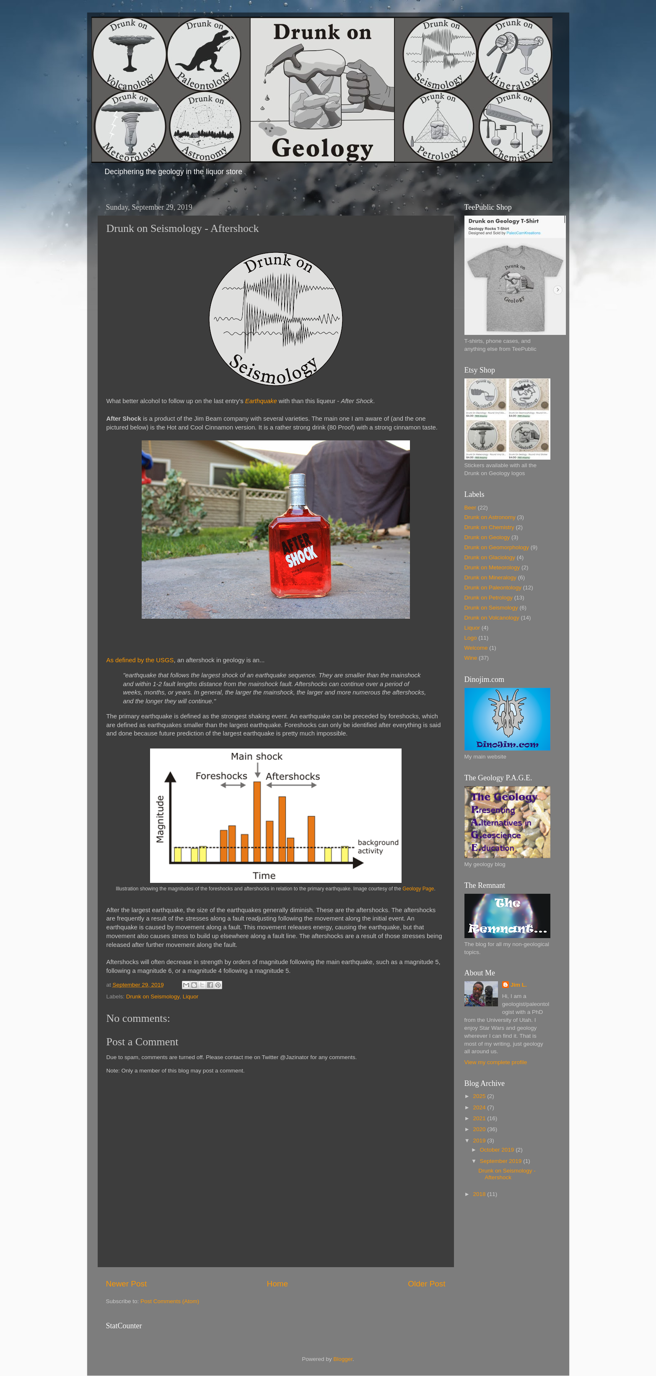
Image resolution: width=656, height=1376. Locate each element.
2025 (480, 1096)
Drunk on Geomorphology (496, 547)
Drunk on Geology (487, 537)
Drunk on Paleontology (493, 587)
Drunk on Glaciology (490, 557)
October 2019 (498, 1150)
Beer (470, 507)
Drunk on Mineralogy (490, 577)
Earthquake (261, 401)
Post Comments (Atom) (169, 1301)
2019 (480, 1140)
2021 (480, 1118)
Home (277, 1283)
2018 (480, 1194)
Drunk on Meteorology (492, 567)
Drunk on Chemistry (489, 527)
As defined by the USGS (140, 660)
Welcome (476, 648)
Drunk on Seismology (152, 996)
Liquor (191, 996)
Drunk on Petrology (488, 597)
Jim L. (519, 985)
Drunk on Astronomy (490, 517)
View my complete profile (495, 1062)
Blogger (343, 1359)
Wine (470, 658)
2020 (480, 1129)
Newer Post (126, 1283)
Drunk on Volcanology (491, 618)
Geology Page (418, 889)
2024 (480, 1107)
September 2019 (502, 1161)
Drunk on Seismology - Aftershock (507, 1174)
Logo (470, 638)
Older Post (426, 1283)
